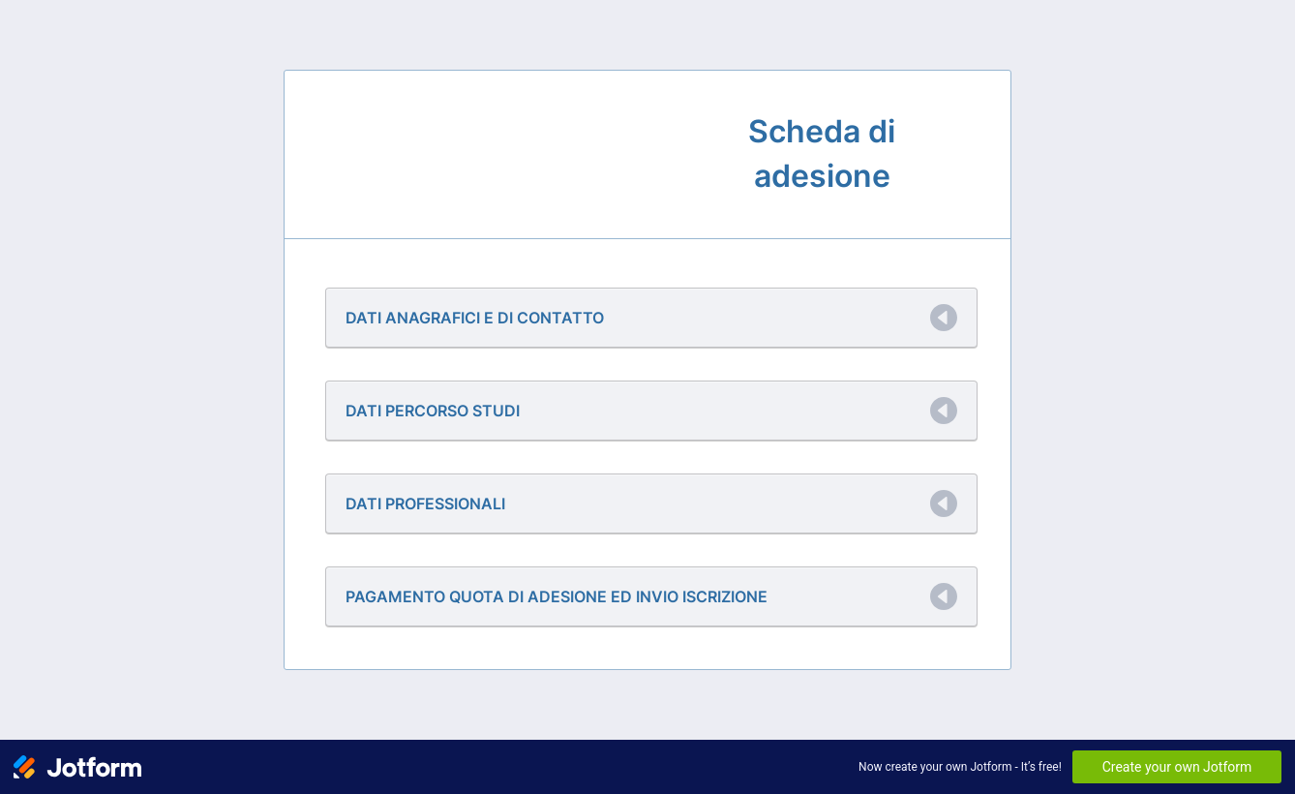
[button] (651, 318)
